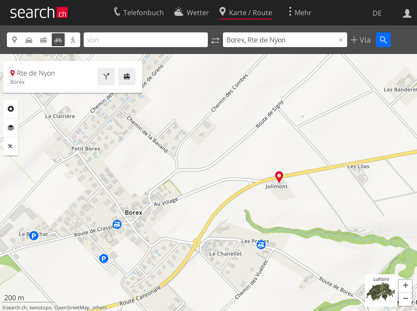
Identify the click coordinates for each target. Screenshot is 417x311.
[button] (405, 286)
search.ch (16, 308)
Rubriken (10, 109)
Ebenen (10, 128)
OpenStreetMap (72, 308)
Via (364, 40)
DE (377, 13)
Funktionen (10, 146)
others (99, 308)
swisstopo (40, 308)
